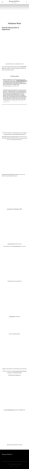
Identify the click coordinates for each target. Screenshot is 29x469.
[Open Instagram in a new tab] (15, 466)
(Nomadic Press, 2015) (10, 174)
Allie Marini (17, 209)
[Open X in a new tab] (14, 466)
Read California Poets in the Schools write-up (10, 136)
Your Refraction (12, 316)
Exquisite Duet (10, 209)
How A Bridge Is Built (11, 243)
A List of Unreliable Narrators (9, 409)
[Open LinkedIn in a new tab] (17, 466)
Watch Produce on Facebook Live (15, 375)
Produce (3, 368)
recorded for (17, 372)
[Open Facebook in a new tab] (11, 466)
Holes (8, 444)
